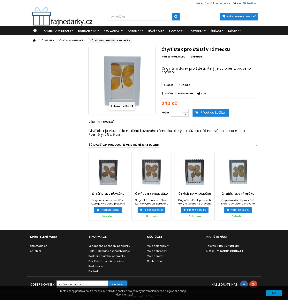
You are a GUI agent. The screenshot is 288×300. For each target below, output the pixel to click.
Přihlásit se (249, 3)
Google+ (185, 85)
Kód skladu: (170, 56)
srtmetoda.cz (38, 246)
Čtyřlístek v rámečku (108, 194)
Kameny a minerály (57, 31)
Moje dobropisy (157, 251)
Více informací (124, 294)
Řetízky (215, 31)
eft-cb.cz (36, 251)
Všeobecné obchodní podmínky (109, 246)
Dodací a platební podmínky (106, 256)
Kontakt (93, 271)
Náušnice (155, 31)
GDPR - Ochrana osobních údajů (109, 251)
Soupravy (176, 31)
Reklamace (95, 266)
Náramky (134, 31)
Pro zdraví (112, 31)
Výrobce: (196, 56)
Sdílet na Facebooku (179, 93)
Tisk (203, 93)
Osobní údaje (155, 261)
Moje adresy (155, 256)
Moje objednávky (158, 246)
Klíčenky (234, 31)
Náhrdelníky (87, 31)
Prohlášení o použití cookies (106, 261)
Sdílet (168, 85)
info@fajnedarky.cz (229, 251)
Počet (165, 112)
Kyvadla (197, 31)
